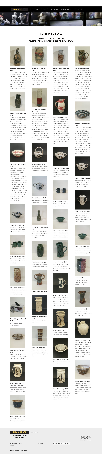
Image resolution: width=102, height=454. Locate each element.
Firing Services (78, 9)
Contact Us (46, 11)
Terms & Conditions (57, 443)
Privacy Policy (67, 443)
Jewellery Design (66, 9)
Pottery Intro (34, 9)
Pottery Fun (44, 9)
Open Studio (54, 9)
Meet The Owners (35, 11)
